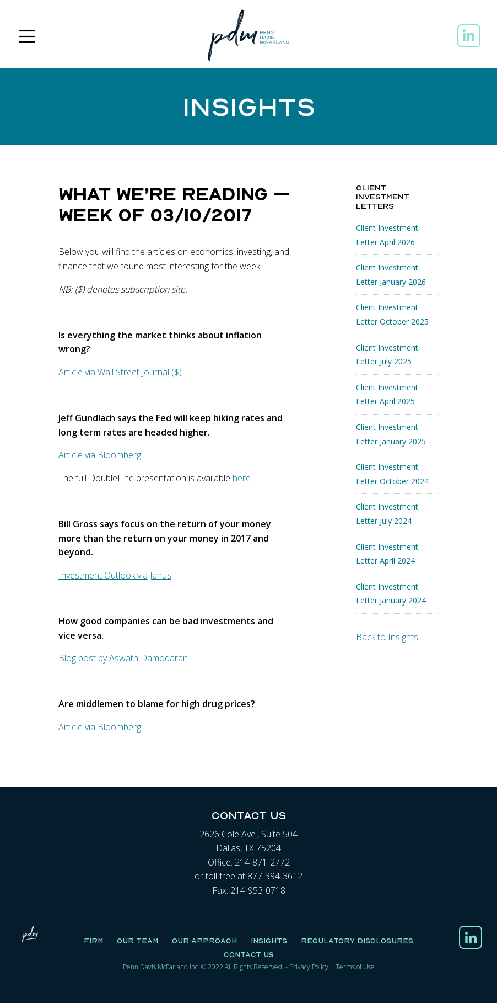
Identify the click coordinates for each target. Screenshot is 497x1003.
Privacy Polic (307, 967)
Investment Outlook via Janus (114, 575)
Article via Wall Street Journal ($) (120, 372)
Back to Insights (387, 637)
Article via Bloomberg (99, 455)
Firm (93, 940)
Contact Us (249, 954)
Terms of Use (355, 967)
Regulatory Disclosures (357, 940)
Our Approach (204, 940)
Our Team (137, 940)
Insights (269, 940)
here (242, 478)
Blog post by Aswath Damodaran (123, 658)
